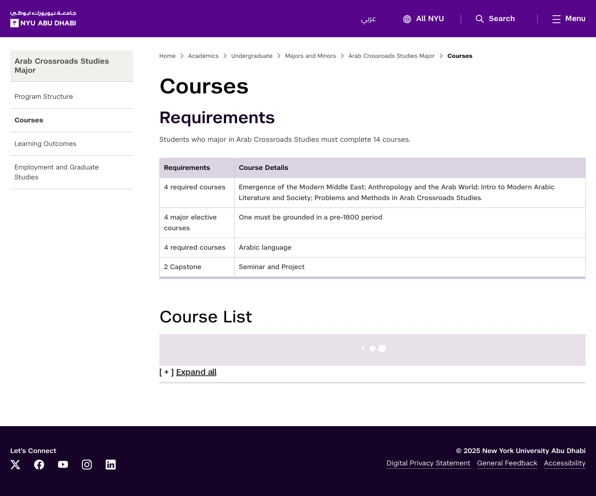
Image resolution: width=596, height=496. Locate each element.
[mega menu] (567, 18)
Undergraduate (252, 56)
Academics (203, 56)
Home (167, 56)
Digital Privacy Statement (428, 462)
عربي (368, 19)
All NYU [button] (421, 19)
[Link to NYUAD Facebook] (39, 465)
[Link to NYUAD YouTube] (63, 465)
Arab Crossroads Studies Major (391, 56)
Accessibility (565, 462)
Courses (28, 120)
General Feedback (507, 462)
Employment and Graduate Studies (56, 172)
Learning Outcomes (45, 143)
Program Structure (43, 96)
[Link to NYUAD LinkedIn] (111, 465)
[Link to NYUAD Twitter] (15, 465)
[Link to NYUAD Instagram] (87, 465)
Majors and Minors (310, 56)
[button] (498, 19)
